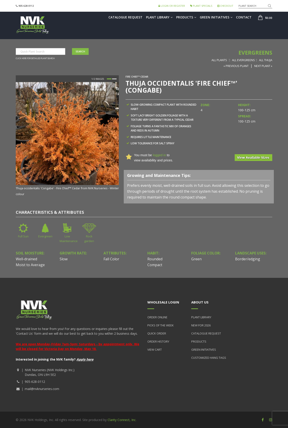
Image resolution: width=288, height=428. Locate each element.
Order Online (157, 317)
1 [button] (109, 78)
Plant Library (159, 17)
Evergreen (45, 236)
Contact (244, 17)
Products (186, 17)
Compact (154, 264)
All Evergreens (243, 60)
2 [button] (114, 78)
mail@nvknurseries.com (42, 389)
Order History (158, 341)
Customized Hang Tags (208, 358)
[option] (67, 139)
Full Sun (23, 236)
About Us (200, 302)
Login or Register (171, 5)
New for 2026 (201, 325)
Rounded (154, 258)
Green (196, 258)
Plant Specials (201, 5)
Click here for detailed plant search (35, 58)
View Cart (154, 350)
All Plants (219, 60)
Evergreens (255, 52)
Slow (64, 258)
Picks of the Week (160, 325)
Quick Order (156, 333)
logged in (159, 155)
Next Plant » (263, 66)
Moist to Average (30, 264)
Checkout (225, 5)
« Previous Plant (236, 66)
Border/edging (247, 258)
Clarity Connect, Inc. (122, 420)
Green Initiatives (216, 17)
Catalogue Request (125, 17)
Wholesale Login (163, 302)
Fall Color (111, 258)
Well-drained (26, 258)
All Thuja (265, 60)
